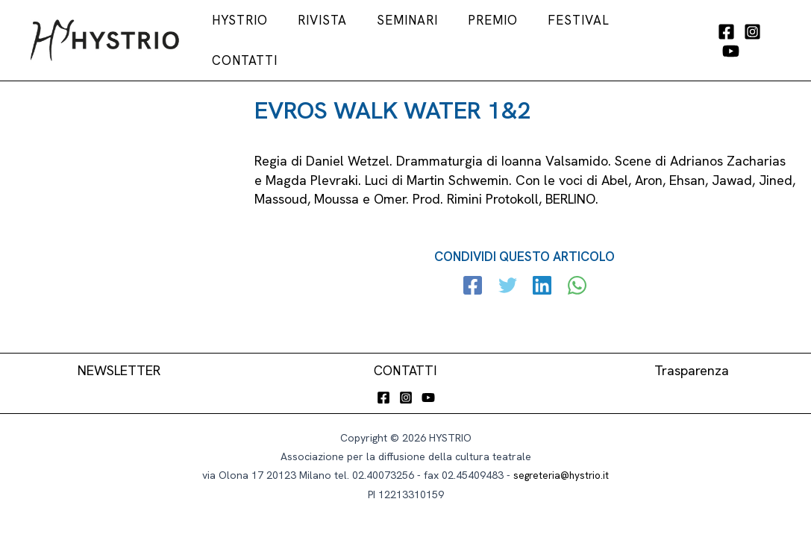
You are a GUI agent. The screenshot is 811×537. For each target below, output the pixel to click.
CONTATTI (405, 369)
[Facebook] (724, 39)
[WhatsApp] (574, 282)
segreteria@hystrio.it (561, 475)
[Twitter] (508, 282)
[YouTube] (776, 39)
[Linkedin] (541, 282)
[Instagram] (750, 39)
